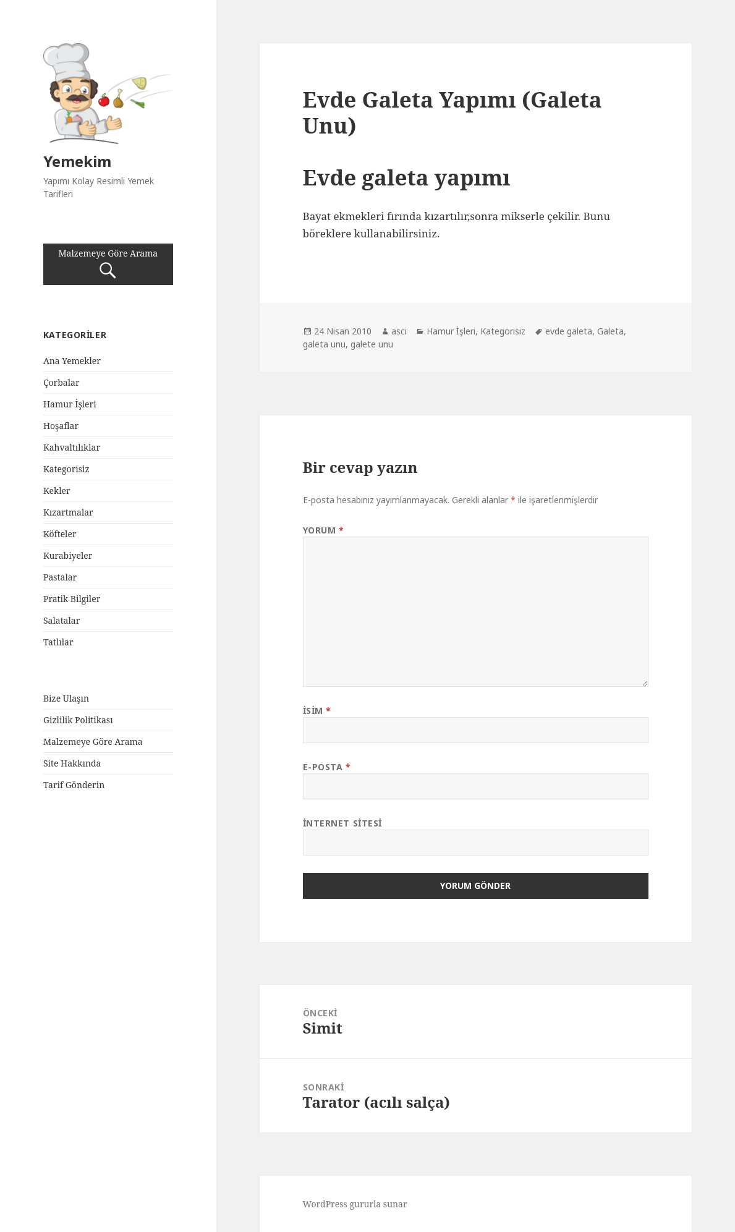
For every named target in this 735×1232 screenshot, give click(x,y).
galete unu (372, 344)
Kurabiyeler (68, 555)
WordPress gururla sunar (355, 1204)
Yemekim (77, 161)
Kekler (56, 490)
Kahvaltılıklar (71, 447)
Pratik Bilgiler (71, 599)
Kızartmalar (68, 512)
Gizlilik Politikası (78, 720)
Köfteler (60, 534)
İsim (317, 710)
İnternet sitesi (342, 823)
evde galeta (568, 331)
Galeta (610, 331)
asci (399, 331)
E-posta (327, 767)
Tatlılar (58, 642)
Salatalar (61, 620)
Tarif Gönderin (73, 785)
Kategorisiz (66, 469)
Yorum (323, 530)
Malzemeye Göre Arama (108, 264)
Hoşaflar (61, 425)
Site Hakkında (72, 763)
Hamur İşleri (69, 404)
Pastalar (60, 577)
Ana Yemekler (72, 361)
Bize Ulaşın (66, 698)
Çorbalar (61, 382)
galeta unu (324, 344)
